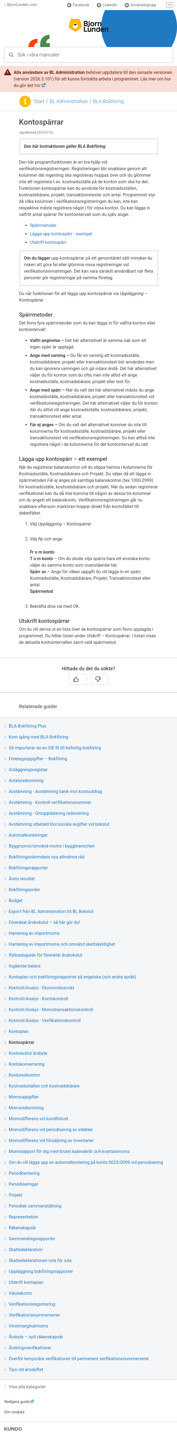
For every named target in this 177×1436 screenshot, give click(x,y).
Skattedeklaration (23, 1249)
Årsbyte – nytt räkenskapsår (33, 1336)
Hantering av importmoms (32, 933)
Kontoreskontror (22, 1075)
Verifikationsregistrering (29, 1304)
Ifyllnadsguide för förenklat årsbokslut (43, 955)
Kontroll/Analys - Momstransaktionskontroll (48, 1009)
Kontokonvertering (24, 1064)
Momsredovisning (24, 1107)
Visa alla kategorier (25, 1386)
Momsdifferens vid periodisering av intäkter (48, 1129)
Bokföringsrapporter (26, 867)
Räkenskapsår (20, 1227)
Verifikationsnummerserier (32, 1315)
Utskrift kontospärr (48, 242)
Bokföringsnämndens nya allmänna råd (44, 857)
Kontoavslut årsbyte (25, 1053)
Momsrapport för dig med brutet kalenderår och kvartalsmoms (67, 1151)
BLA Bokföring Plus (25, 726)
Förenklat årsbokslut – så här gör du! (42, 922)
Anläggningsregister (26, 769)
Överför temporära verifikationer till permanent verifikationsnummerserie (76, 1358)
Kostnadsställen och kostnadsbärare (42, 1086)
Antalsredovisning (24, 780)
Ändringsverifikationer (27, 1347)
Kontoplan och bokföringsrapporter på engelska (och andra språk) (70, 977)
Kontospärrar (19, 1042)
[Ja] (77, 679)
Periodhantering (22, 1173)
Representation (21, 1216)
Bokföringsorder (22, 889)
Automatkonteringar (25, 835)
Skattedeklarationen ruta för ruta (37, 1260)
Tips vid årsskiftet (23, 1369)
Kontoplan (16, 1031)
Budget (13, 900)
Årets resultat (19, 878)
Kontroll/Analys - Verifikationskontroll (42, 1020)
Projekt (13, 1195)
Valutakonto (18, 1293)
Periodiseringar (21, 1184)
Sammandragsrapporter (29, 1238)
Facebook (78, 5)
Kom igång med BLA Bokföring (36, 737)
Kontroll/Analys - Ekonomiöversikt (39, 987)
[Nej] (99, 679)
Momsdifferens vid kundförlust (36, 1118)
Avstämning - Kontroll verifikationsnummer (47, 802)
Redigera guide (17, 1401)
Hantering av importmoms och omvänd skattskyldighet (59, 944)
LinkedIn (107, 5)
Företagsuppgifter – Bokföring (35, 758)
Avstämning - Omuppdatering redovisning (46, 813)
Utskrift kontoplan (23, 1282)
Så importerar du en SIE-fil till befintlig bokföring (52, 747)
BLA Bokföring (108, 101)
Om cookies (14, 1412)
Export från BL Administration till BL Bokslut (48, 911)
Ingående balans (22, 966)
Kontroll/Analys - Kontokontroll (36, 998)
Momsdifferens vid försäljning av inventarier (49, 1140)
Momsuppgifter (21, 1096)
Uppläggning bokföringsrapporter (38, 1271)
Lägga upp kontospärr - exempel (61, 233)
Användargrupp (140, 5)
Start (39, 101)
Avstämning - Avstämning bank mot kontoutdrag (53, 791)
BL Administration (69, 101)
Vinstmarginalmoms (26, 1326)
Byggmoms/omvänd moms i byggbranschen (49, 846)
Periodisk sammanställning (32, 1206)
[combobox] (88, 54)
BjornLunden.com (20, 4)
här (37, 85)
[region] (88, 388)
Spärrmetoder (43, 225)
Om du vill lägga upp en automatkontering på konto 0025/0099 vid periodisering (83, 1162)
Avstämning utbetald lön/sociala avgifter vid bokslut (56, 824)
